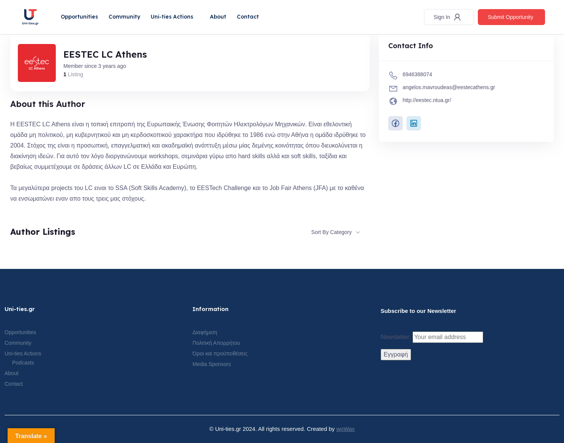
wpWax (345, 429)
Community (124, 16)
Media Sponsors (211, 364)
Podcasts (23, 363)
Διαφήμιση (204, 332)
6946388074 (417, 74)
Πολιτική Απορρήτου (216, 343)
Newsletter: (432, 337)
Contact (248, 16)
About (218, 16)
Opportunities (79, 16)
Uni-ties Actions (172, 16)
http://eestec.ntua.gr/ (427, 100)
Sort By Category (331, 232)
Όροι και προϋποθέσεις (219, 353)
